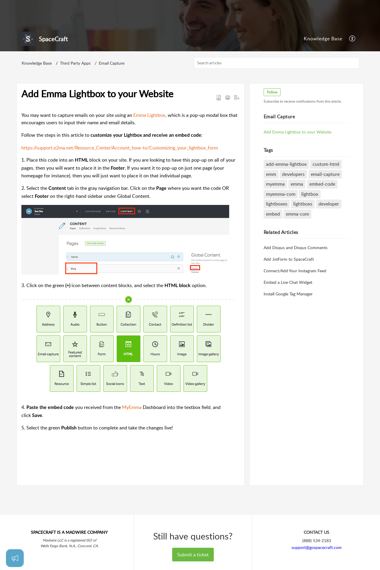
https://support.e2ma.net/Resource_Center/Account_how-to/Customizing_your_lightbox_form (119, 176)
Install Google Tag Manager (289, 323)
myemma (276, 213)
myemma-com (281, 223)
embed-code (323, 213)
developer (330, 233)
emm (272, 203)
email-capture (326, 203)
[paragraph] (130, 301)
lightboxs (304, 233)
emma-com (298, 243)
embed (274, 243)
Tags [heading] (269, 179)
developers (294, 203)
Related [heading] (282, 261)
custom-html (327, 193)
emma (298, 213)
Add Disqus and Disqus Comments (296, 277)
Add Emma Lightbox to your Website (298, 161)
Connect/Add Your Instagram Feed (296, 300)
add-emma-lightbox (287, 193)
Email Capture (111, 92)
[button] (352, 64)
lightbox (311, 223)
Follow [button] (273, 121)
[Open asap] (15, 558)
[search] (277, 92)
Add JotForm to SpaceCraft (290, 288)
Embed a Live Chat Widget (289, 311)
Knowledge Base (323, 63)
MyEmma (132, 436)
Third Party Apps (75, 92)
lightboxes (277, 233)
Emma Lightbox (149, 144)
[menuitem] (323, 64)
